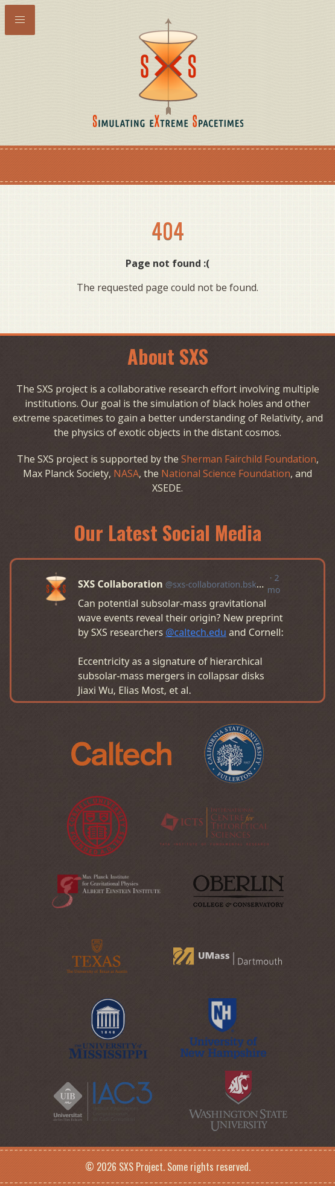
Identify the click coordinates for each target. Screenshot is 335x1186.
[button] (20, 20)
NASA (126, 473)
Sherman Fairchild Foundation (248, 459)
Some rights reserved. (208, 1166)
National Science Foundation (225, 473)
